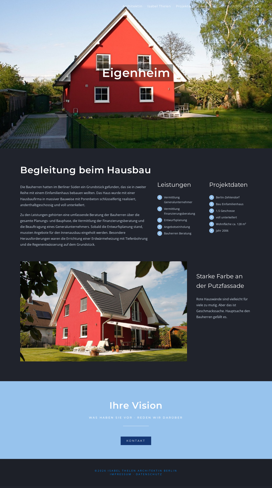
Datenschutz (149, 476)
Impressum (121, 476)
